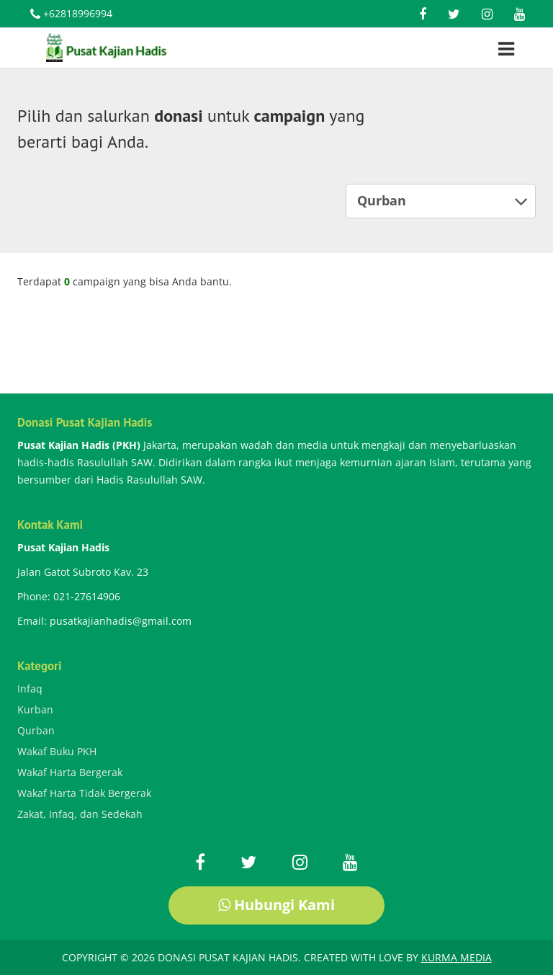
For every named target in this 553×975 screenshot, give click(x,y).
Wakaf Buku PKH (56, 751)
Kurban (35, 709)
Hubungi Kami (276, 904)
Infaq (29, 688)
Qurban (442, 201)
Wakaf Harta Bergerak (69, 772)
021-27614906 (86, 596)
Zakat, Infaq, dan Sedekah (80, 814)
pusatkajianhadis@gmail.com (121, 621)
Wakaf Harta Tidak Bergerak (84, 793)
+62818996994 (71, 15)
